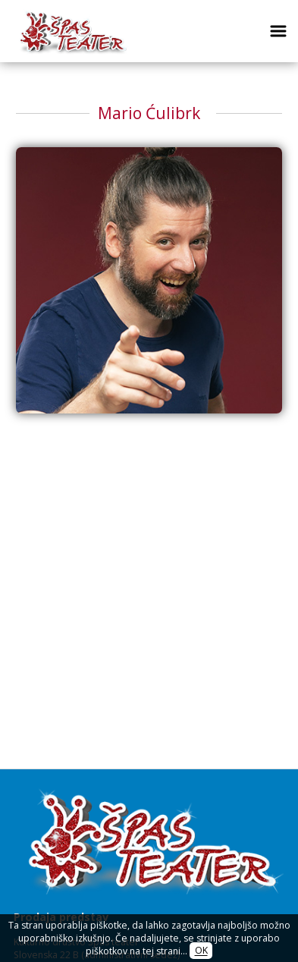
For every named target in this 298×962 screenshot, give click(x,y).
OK (201, 951)
